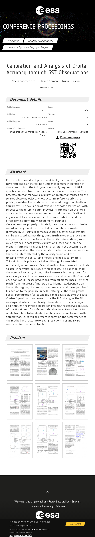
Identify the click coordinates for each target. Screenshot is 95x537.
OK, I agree (75, 525)
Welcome (13, 41)
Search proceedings (40, 41)
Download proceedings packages (28, 47)
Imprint (76, 501)
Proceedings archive (59, 501)
